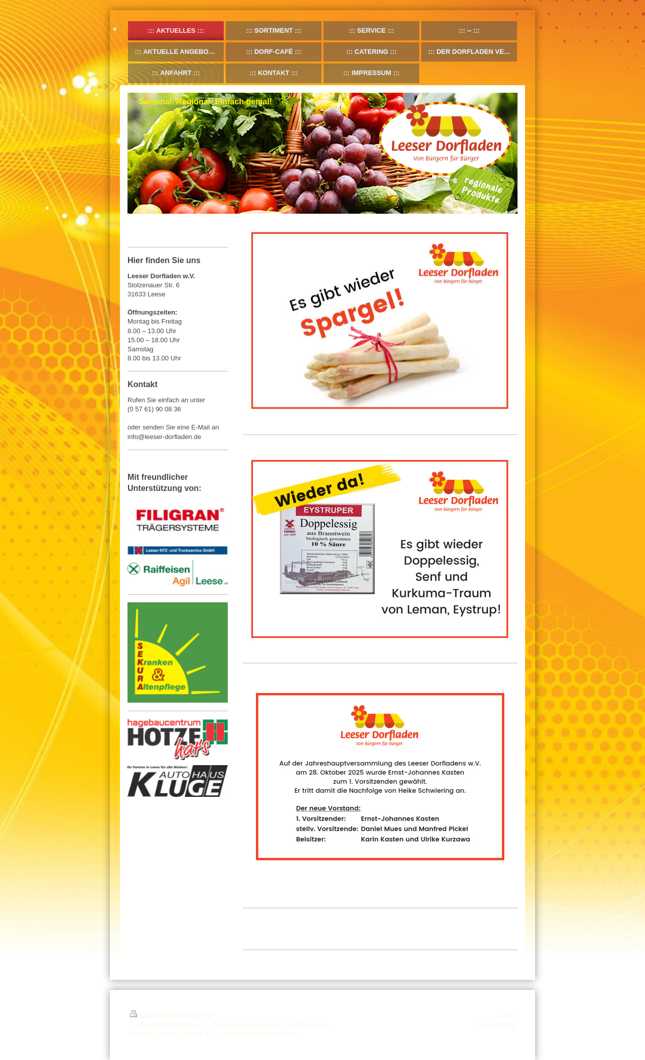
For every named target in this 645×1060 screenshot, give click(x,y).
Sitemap (201, 1015)
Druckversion (157, 1015)
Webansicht (496, 1025)
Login (506, 1015)
